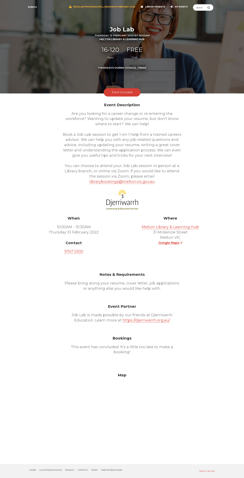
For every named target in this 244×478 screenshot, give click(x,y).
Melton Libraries (207, 471)
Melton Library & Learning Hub (170, 227)
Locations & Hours (50, 470)
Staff (94, 470)
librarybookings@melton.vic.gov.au (122, 181)
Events (32, 7)
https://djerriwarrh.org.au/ (146, 320)
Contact (83, 470)
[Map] (122, 414)
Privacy (69, 470)
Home (32, 470)
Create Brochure (111, 470)
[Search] (200, 7)
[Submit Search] (210, 7)
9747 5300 (73, 251)
